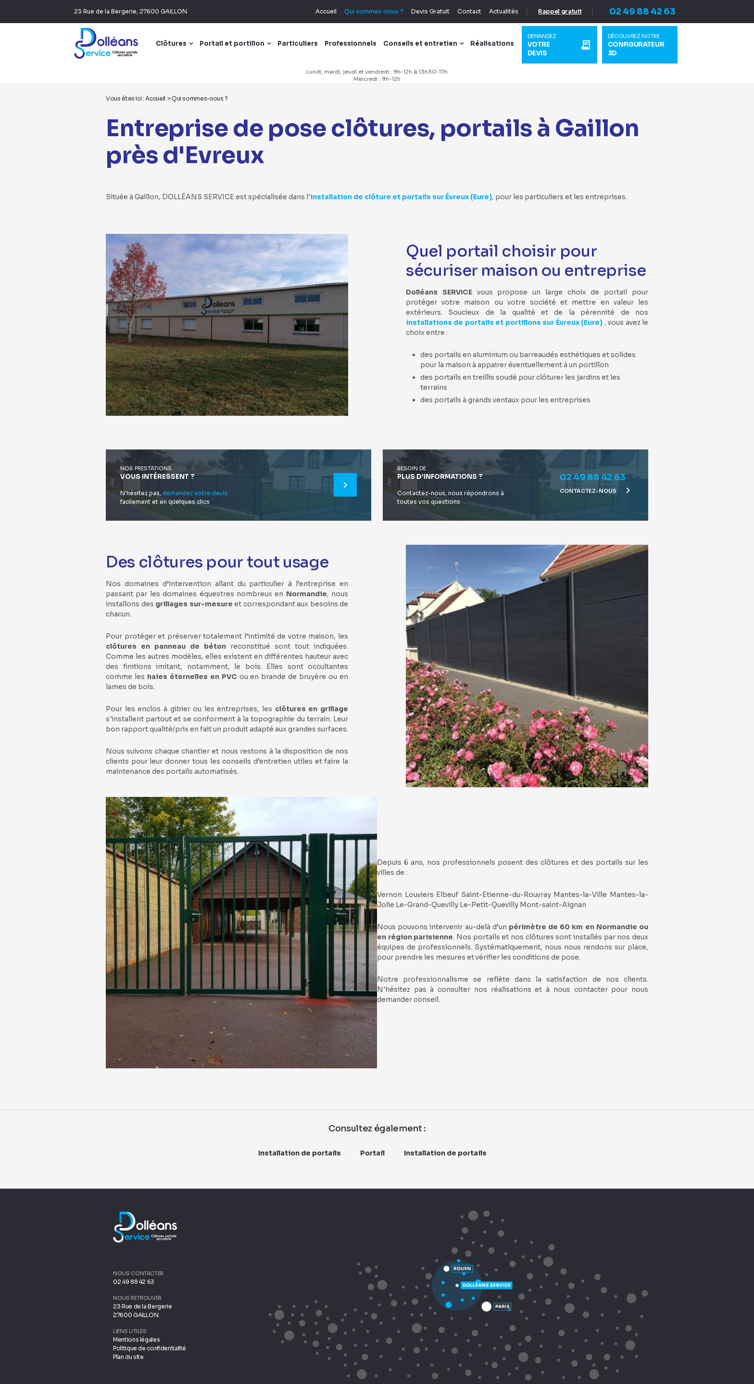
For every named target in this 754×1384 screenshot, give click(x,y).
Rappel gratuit (552, 11)
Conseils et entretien (426, 43)
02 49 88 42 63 (634, 11)
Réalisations (498, 43)
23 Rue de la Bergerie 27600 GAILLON (142, 1310)
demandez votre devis (195, 492)
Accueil (318, 11)
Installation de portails (299, 1152)
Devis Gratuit (422, 11)
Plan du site (128, 1356)
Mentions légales (136, 1339)
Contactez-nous (597, 490)
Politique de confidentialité (149, 1347)
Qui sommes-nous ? (366, 11)
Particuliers (303, 43)
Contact (462, 11)
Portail (372, 1152)
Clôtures (177, 43)
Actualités (496, 11)
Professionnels (356, 43)
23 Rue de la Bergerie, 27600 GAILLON (138, 11)
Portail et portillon (237, 43)
